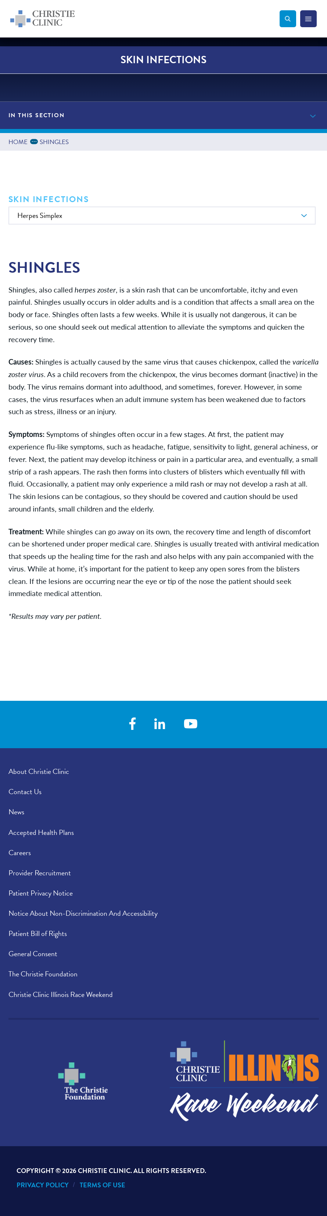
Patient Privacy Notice (40, 892)
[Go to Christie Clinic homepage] (145, 18)
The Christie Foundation (43, 973)
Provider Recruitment (39, 872)
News (16, 811)
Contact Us (25, 791)
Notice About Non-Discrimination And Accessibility (83, 913)
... (35, 140)
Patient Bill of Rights (37, 933)
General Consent (32, 953)
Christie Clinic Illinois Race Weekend (60, 994)
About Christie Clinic (38, 771)
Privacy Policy (43, 1185)
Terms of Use (102, 1185)
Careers (19, 852)
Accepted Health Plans (41, 832)
